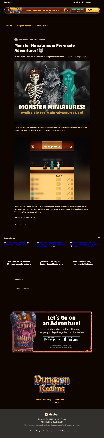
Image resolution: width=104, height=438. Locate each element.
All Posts (8, 26)
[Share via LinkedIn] (25, 224)
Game (28, 10)
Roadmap (69, 347)
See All (98, 238)
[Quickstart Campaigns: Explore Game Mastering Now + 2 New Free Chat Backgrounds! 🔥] (52, 250)
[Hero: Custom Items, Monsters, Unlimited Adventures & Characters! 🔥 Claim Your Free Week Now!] (85, 250)
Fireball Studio (41, 26)
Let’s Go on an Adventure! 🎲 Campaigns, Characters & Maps (18, 263)
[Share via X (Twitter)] (20, 224)
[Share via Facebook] (15, 224)
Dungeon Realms (23, 26)
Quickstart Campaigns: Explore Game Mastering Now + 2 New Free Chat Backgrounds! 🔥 (50, 263)
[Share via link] (30, 224)
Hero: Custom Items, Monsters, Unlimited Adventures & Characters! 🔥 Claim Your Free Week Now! (84, 263)
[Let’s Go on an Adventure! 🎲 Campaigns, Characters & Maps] (19, 250)
